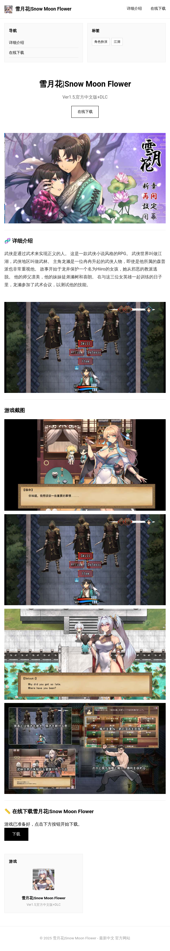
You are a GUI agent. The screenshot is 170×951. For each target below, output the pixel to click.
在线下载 (158, 8)
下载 (17, 834)
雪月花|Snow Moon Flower (38, 9)
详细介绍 (134, 8)
